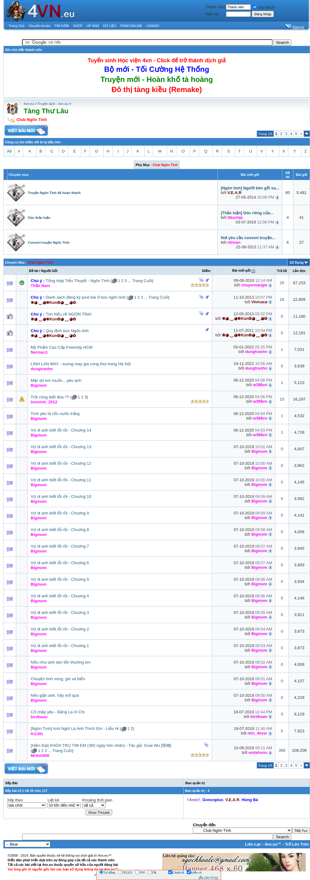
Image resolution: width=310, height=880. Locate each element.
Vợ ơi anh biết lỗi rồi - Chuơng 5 (60, 579)
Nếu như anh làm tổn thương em (60, 662)
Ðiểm (206, 271)
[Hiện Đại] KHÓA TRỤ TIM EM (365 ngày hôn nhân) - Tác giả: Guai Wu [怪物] (101, 745)
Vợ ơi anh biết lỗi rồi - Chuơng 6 (60, 562)
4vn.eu (29, 104)
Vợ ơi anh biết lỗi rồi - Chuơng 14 (61, 430)
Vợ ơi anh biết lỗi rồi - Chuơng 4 (60, 596)
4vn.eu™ (273, 844)
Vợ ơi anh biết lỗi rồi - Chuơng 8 (60, 529)
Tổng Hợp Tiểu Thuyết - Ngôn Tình (77, 280)
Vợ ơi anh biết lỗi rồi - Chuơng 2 (60, 629)
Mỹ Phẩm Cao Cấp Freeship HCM (62, 347)
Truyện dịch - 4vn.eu (52, 104)
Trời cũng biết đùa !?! (50, 397)
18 (282, 299)
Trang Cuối (142, 280)
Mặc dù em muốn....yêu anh (56, 380)
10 (282, 399)
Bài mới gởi (241, 270)
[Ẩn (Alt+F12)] (208, 877)
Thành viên (215, 7)
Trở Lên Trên (297, 844)
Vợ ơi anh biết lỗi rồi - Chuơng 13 (61, 446)
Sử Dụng (296, 262)
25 (282, 283)
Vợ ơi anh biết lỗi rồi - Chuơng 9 (60, 513)
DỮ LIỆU (109, 26)
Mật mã (212, 14)
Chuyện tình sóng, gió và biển (58, 678)
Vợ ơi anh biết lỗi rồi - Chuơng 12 (61, 463)
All (9, 151)
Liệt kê (53, 800)
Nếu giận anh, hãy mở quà (55, 695)
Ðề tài (33, 271)
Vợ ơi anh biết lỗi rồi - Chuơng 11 (61, 480)
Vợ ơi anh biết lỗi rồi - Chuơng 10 (61, 496)
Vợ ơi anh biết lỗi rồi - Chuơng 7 (60, 546)
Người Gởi (49, 271)
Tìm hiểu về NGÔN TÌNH (68, 314)
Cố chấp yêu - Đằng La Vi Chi (58, 712)
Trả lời (282, 271)
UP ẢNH (92, 26)
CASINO (152, 26)
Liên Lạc (253, 844)
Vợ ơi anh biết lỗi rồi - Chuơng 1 (60, 645)
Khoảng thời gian (97, 800)
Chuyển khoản (40, 26)
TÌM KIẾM (61, 26)
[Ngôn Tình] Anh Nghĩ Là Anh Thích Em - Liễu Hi (75, 728)
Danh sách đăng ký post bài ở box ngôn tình (86, 297)
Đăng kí (298, 27)
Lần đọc (299, 271)
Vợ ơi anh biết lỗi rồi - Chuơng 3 (60, 612)
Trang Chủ (17, 26)
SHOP (77, 26)
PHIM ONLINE (131, 26)
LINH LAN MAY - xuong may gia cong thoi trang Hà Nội (81, 364)
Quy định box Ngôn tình (67, 330)
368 (281, 750)
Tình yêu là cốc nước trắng (55, 413)
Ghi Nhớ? (264, 7)
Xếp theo (15, 800)
